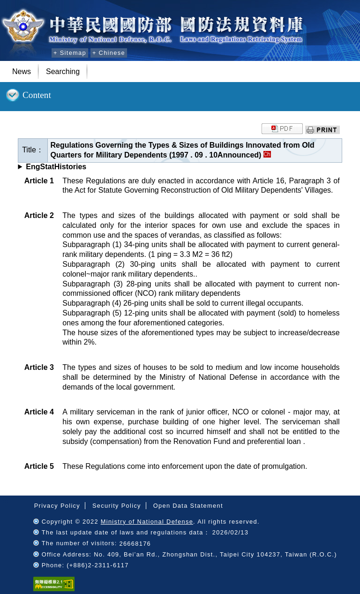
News (21, 71)
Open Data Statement (188, 505)
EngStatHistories (56, 167)
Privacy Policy (57, 505)
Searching (63, 71)
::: (42, 51)
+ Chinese (108, 52)
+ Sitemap (69, 52)
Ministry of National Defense (147, 521)
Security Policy (116, 505)
